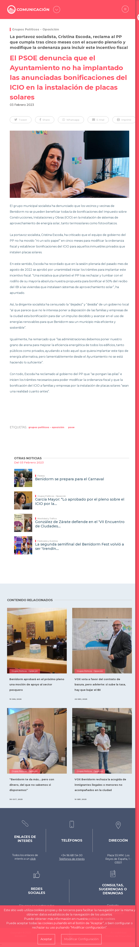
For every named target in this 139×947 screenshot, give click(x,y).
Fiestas (41, 475)
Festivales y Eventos (47, 541)
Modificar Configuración (81, 939)
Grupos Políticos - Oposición (35, 29)
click (33, 858)
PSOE (71, 427)
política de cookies (101, 919)
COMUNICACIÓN (34, 9)
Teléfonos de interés (72, 859)
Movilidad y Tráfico (47, 518)
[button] (20, 119)
